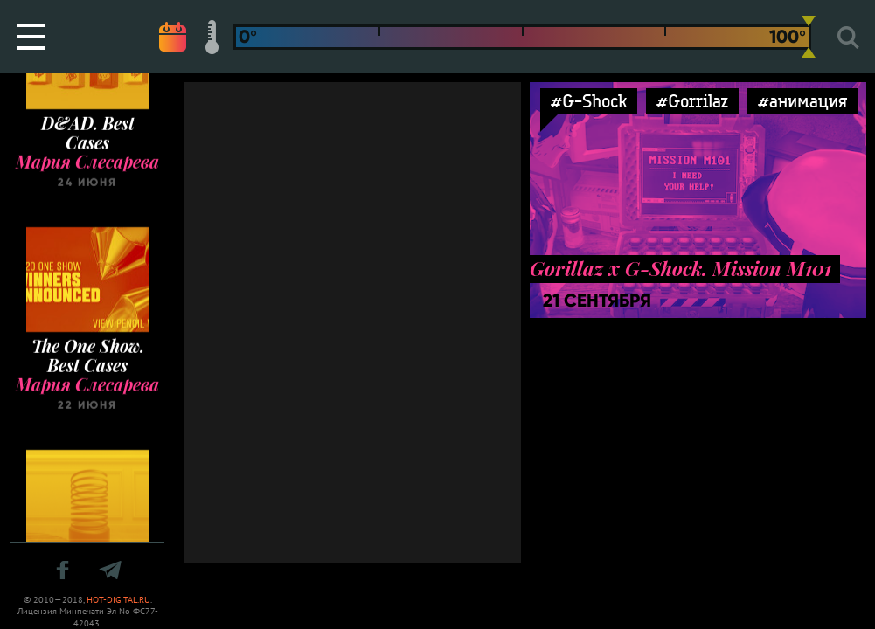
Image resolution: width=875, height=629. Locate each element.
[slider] (808, 37)
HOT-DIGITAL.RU (118, 599)
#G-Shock (589, 101)
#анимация (802, 101)
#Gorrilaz (692, 101)
